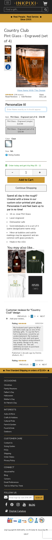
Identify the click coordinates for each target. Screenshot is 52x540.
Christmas (8, 385)
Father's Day (9, 392)
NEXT (42, 316)
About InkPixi (9, 472)
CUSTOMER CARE (13, 438)
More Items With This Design (31, 90)
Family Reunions (10, 388)
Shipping (7, 453)
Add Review (26, 96)
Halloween (8, 396)
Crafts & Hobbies (11, 417)
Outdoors (8, 431)
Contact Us (8, 443)
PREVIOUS (22, 316)
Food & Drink (9, 428)
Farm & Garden (10, 424)
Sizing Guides (9, 446)
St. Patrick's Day (10, 403)
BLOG (32, 505)
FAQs (6, 450)
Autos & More (9, 414)
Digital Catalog (17, 511)
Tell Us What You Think (13, 486)
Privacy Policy (9, 460)
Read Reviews (11, 96)
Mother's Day (9, 399)
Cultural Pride (9, 421)
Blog (6, 475)
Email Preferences (11, 482)
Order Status (9, 457)
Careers (7, 479)
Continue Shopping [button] (26, 188)
